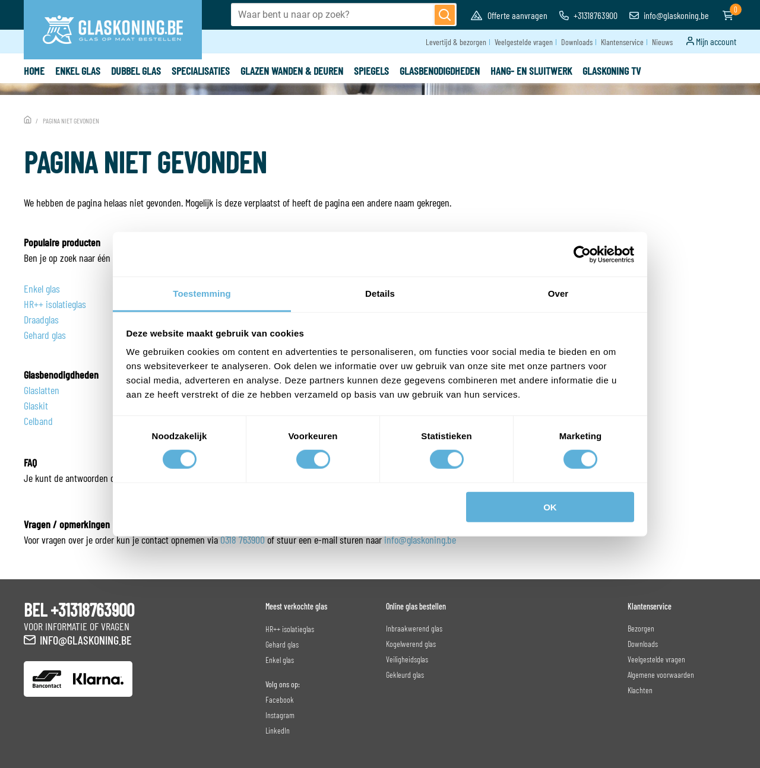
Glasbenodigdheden (440, 70)
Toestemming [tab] (202, 293)
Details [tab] (380, 293)
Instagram (279, 715)
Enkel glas (77, 70)
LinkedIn (277, 730)
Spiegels (371, 70)
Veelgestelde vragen (524, 42)
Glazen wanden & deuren (291, 70)
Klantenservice (622, 42)
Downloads (577, 42)
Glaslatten (41, 389)
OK (550, 507)
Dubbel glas (136, 70)
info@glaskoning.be (669, 15)
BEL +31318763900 (79, 609)
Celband (38, 420)
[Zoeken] (445, 15)
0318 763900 (242, 539)
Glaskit (36, 405)
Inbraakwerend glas (414, 628)
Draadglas (41, 319)
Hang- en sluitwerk (531, 70)
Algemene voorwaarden (661, 674)
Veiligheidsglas (407, 659)
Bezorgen (641, 628)
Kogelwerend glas (411, 644)
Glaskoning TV (611, 70)
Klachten (640, 690)
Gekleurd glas (405, 674)
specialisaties (201, 70)
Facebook (279, 699)
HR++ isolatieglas (55, 303)
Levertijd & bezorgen (456, 42)
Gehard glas (45, 334)
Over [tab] (558, 293)
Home (34, 70)
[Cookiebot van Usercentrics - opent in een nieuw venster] (582, 254)
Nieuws (662, 42)
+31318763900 (588, 15)
